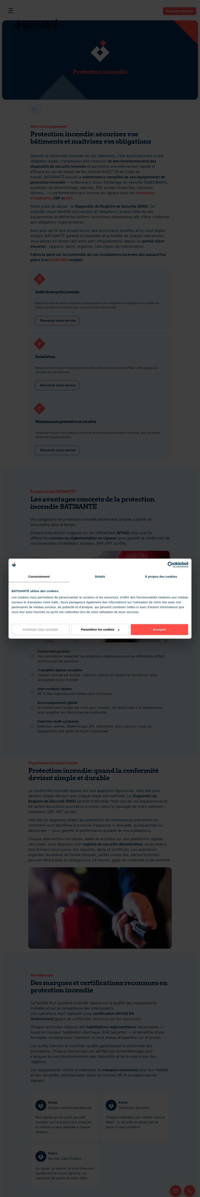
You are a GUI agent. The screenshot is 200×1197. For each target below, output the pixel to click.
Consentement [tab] (39, 576)
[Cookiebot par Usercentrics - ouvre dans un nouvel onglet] (170, 565)
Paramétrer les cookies (100, 629)
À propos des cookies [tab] (161, 576)
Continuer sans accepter (40, 629)
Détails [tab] (100, 576)
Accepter (159, 629)
